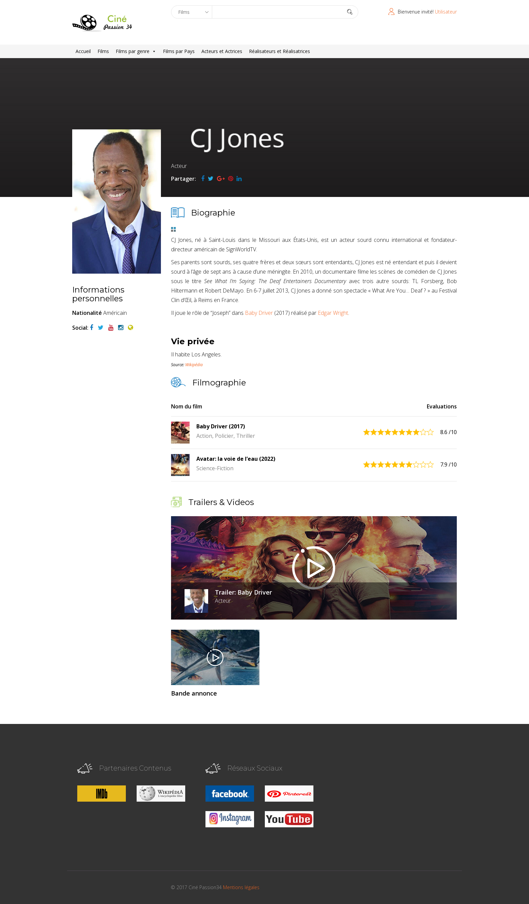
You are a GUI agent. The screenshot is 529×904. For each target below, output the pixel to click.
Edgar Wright (333, 313)
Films (103, 51)
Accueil (83, 51)
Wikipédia (194, 365)
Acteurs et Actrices (221, 51)
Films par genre (136, 51)
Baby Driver (259, 313)
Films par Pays (179, 51)
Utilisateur (446, 11)
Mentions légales (241, 887)
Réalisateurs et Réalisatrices (279, 51)
